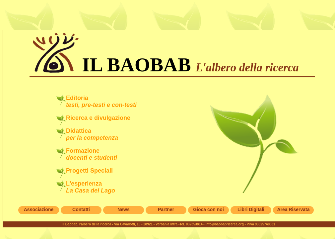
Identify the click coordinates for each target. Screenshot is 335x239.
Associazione (38, 209)
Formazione (91, 154)
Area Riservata (293, 209)
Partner (166, 209)
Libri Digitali (250, 209)
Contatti (81, 209)
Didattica (92, 134)
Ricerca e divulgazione (98, 118)
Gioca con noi (208, 209)
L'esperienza (90, 187)
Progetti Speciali (89, 170)
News (123, 209)
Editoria (101, 101)
